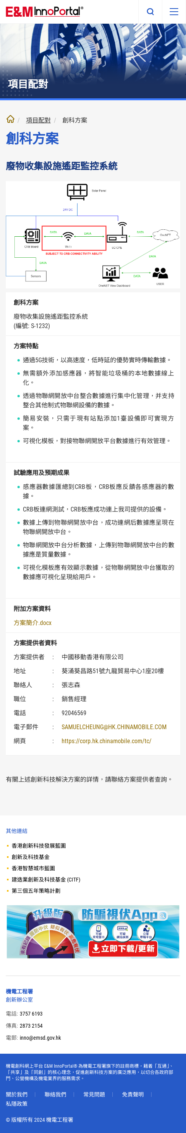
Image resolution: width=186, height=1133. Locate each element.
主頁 (10, 119)
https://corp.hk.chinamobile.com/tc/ (107, 741)
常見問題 (94, 1094)
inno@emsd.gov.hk (40, 1038)
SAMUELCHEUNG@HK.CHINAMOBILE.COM (114, 727)
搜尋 (150, 11)
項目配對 (38, 120)
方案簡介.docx (33, 623)
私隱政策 (17, 1104)
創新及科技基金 (31, 857)
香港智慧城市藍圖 (33, 868)
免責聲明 (133, 1094)
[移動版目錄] (174, 11)
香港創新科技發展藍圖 (39, 846)
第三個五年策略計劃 (36, 891)
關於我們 (17, 1094)
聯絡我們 (55, 1094)
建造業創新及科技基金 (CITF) (46, 879)
